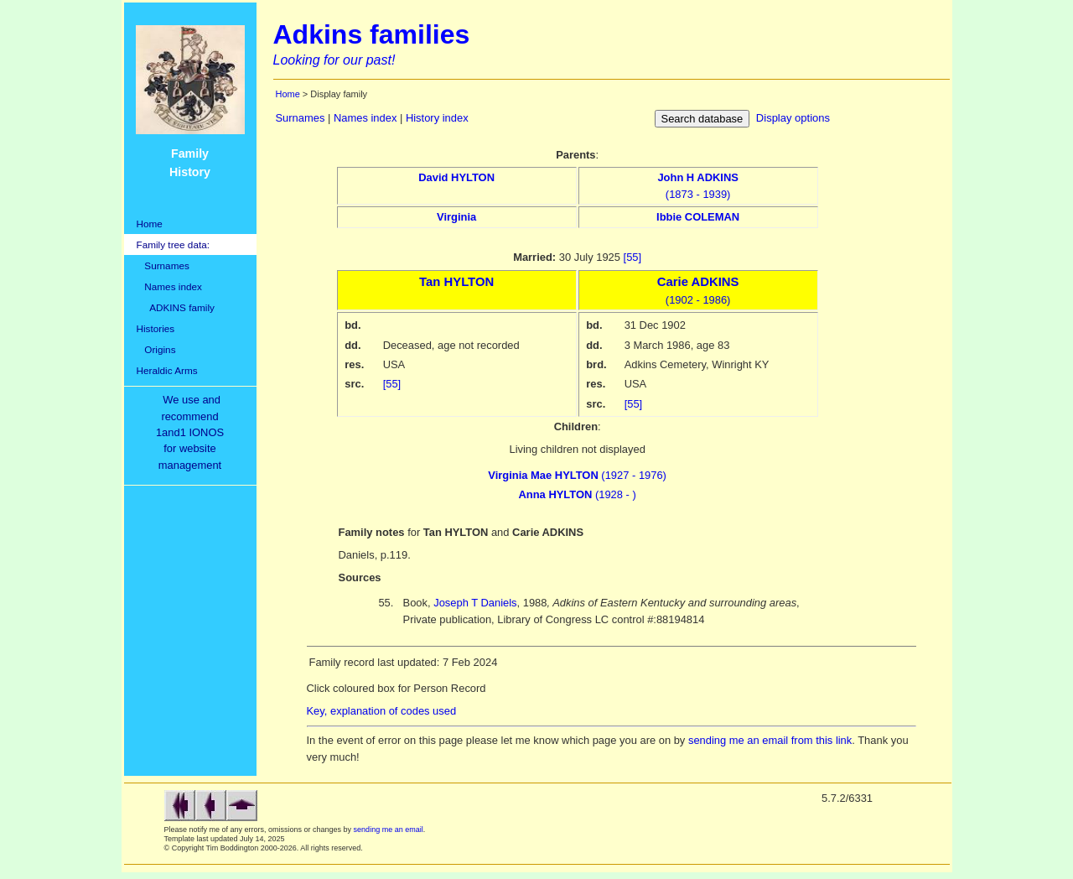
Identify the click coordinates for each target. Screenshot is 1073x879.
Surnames (163, 265)
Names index (169, 286)
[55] (633, 257)
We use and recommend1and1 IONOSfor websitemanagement (193, 432)
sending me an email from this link (770, 740)
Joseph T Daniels (474, 602)
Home (150, 223)
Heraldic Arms (167, 370)
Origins (156, 349)
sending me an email (388, 829)
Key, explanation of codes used (382, 711)
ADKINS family (176, 307)
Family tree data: (173, 244)
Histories (156, 328)
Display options (793, 118)
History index (437, 118)
